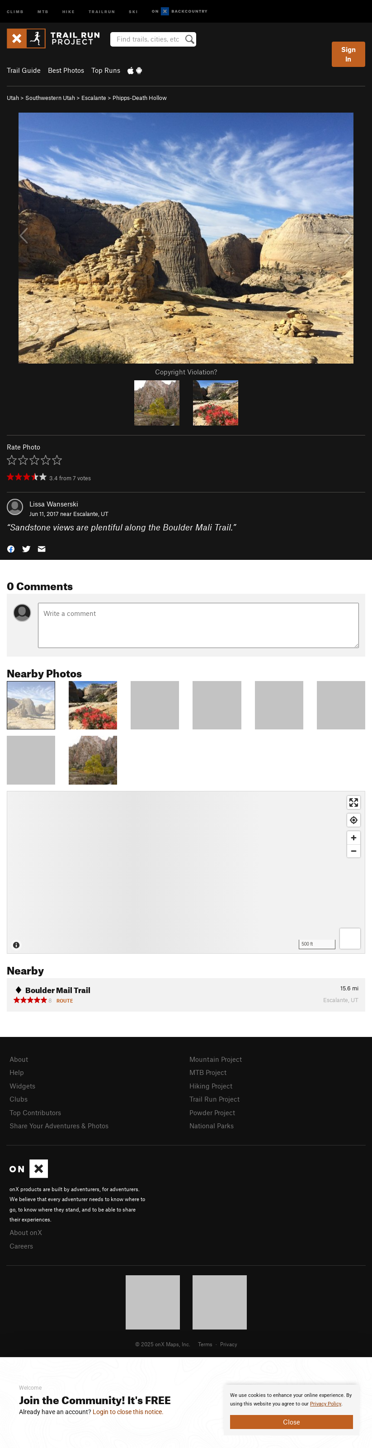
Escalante (93, 97)
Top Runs (105, 70)
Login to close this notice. (128, 1411)
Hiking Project (210, 1086)
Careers (21, 1246)
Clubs (18, 1099)
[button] (11, 548)
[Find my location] (353, 820)
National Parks (211, 1125)
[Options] (350, 938)
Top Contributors (35, 1112)
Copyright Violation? (186, 372)
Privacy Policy (325, 1404)
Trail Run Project (214, 1099)
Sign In (348, 54)
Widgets (22, 1086)
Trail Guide (24, 70)
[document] (291, 1410)
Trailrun (102, 11)
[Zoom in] (353, 837)
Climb (15, 11)
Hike (68, 11)
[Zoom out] (353, 850)
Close (291, 1422)
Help (16, 1072)
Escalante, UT (90, 513)
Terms (205, 1344)
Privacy (228, 1344)
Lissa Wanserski (53, 504)
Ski (133, 11)
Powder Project (212, 1112)
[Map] (186, 872)
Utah (13, 97)
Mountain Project (215, 1059)
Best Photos (66, 70)
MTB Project (207, 1072)
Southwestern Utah (50, 97)
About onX (25, 1232)
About (18, 1059)
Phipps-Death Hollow (140, 97)
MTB (43, 11)
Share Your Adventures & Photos (58, 1125)
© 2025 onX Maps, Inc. (162, 1344)
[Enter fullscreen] (353, 802)
